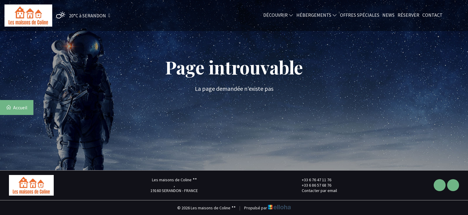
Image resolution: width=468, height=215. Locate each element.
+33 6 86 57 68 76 (313, 185)
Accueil (16, 107)
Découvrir (278, 15)
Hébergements (316, 15)
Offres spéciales (359, 15)
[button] (81, 15)
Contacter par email (316, 190)
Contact (432, 15)
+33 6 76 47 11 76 (313, 179)
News (388, 15)
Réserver (408, 15)
